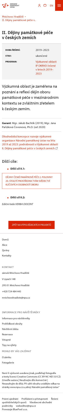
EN (51, 5)
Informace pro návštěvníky (16, 318)
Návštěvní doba (10, 329)
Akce (4, 244)
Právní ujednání (10, 398)
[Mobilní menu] (59, 5)
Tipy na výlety (9, 345)
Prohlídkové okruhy (12, 323)
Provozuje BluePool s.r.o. (14, 409)
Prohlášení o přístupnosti (35, 398)
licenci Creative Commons (23, 376)
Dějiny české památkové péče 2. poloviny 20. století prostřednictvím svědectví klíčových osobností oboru (29, 180)
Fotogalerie (8, 362)
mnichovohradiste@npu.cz (16, 297)
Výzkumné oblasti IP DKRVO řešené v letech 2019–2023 (46, 67)
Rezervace (7, 334)
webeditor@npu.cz (26, 405)
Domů (5, 239)
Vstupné (6, 339)
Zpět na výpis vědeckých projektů (31, 224)
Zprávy (5, 250)
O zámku (6, 357)
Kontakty (6, 255)
